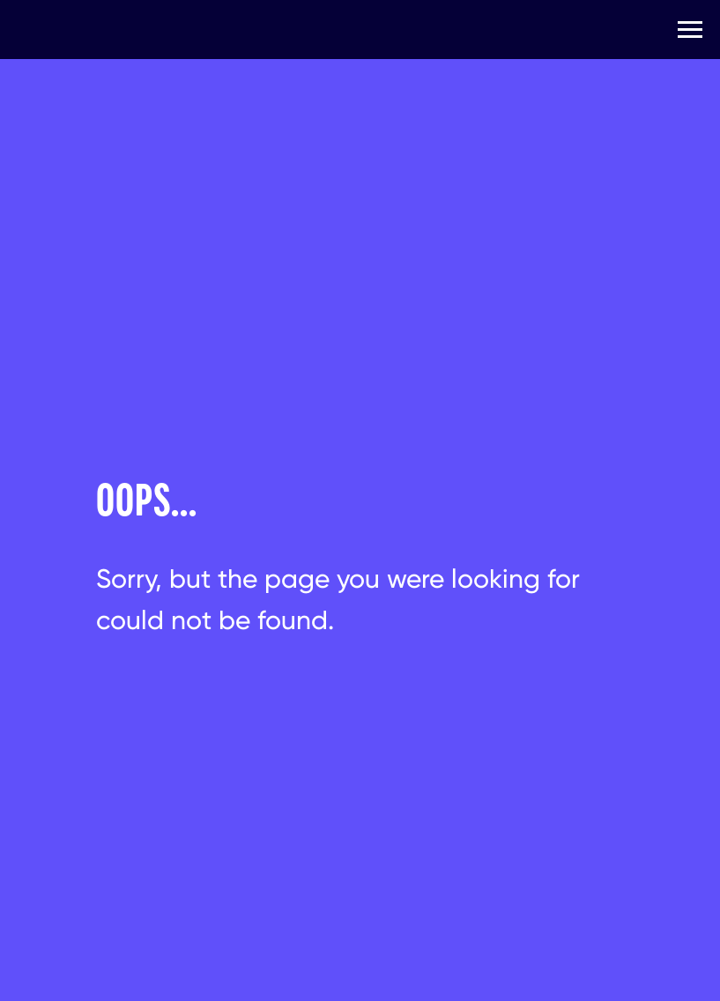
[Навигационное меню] (690, 30)
